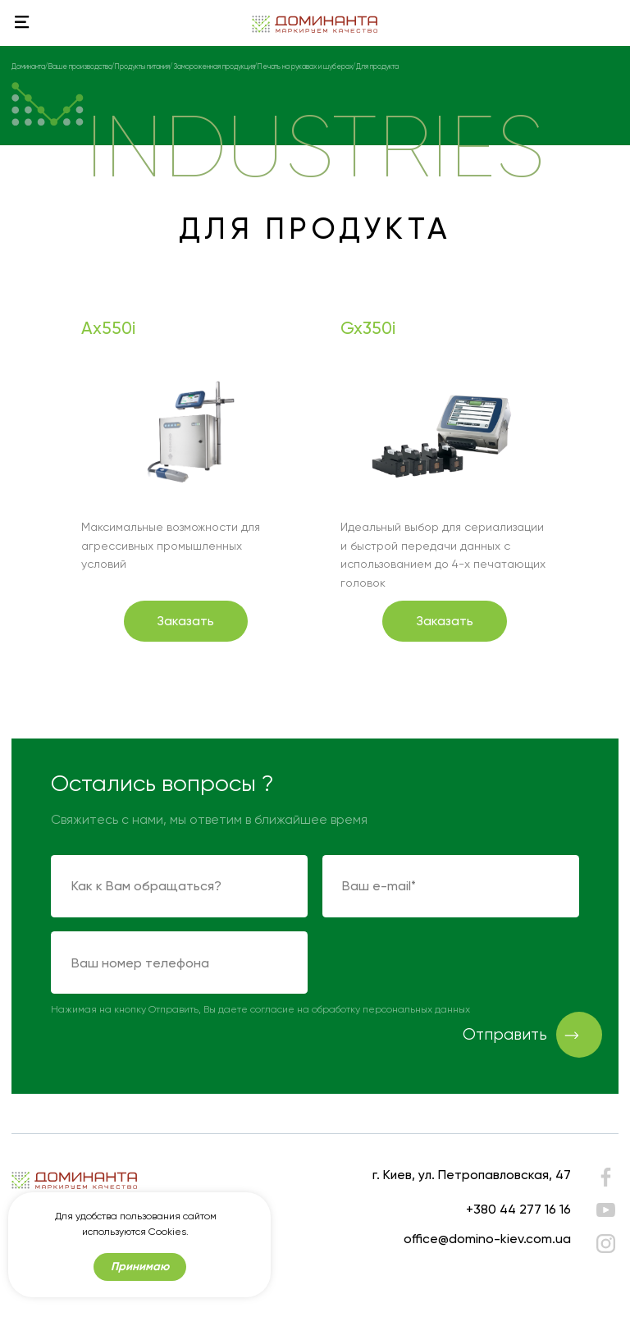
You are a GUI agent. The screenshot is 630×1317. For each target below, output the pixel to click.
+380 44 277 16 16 (518, 1209)
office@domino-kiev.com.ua (487, 1238)
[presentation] (447, 963)
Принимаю (140, 1267)
